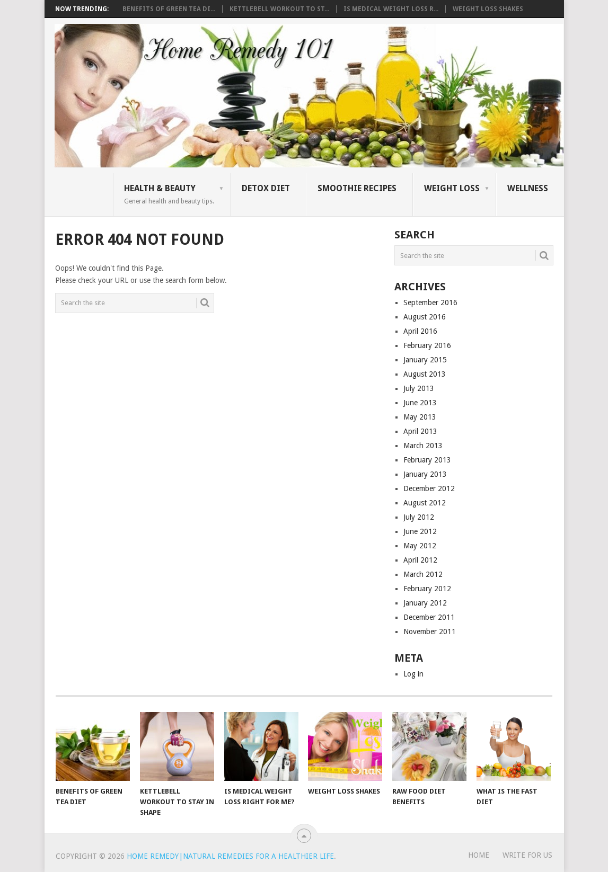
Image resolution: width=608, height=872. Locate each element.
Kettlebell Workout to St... (279, 9)
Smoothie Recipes (357, 188)
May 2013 (419, 417)
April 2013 (420, 431)
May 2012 (419, 545)
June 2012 (420, 531)
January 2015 (425, 359)
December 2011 (429, 617)
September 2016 (430, 302)
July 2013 (418, 388)
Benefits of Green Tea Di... (168, 9)
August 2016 (424, 317)
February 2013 (427, 460)
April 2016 (420, 331)
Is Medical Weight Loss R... (390, 9)
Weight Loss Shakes (488, 9)
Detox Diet (266, 188)
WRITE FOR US (527, 855)
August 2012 (424, 503)
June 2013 (420, 402)
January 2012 (425, 603)
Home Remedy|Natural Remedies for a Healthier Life (230, 856)
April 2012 (420, 560)
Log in (413, 674)
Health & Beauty (169, 193)
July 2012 (418, 517)
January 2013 (425, 474)
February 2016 (427, 345)
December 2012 (429, 488)
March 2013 (423, 445)
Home (478, 855)
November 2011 (429, 631)
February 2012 (427, 588)
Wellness (527, 188)
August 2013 (424, 374)
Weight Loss (452, 188)
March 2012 (423, 574)
